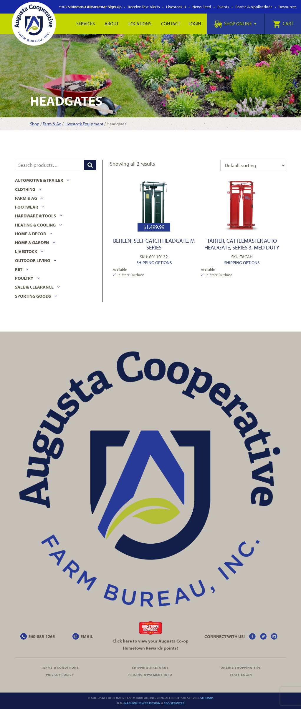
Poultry (24, 278)
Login (194, 23)
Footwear (26, 207)
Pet (18, 269)
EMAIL (86, 636)
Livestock (26, 251)
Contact (170, 23)
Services (85, 23)
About (112, 23)
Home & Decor (30, 234)
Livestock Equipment (83, 124)
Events (223, 6)
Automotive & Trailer (39, 180)
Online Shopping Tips (241, 667)
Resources (288, 6)
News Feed (201, 6)
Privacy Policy (60, 675)
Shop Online (235, 23)
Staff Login (241, 675)
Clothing (25, 189)
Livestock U (176, 6)
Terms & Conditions (60, 667)
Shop (34, 124)
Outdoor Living (32, 260)
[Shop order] (253, 165)
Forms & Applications (253, 6)
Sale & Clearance (34, 287)
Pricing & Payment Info (150, 675)
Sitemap (206, 698)
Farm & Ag (52, 124)
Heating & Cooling (35, 225)
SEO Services (174, 703)
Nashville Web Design (142, 703)
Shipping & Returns (150, 667)
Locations (139, 23)
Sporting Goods (33, 296)
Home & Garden (32, 242)
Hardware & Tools (35, 216)
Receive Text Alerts (144, 6)
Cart (283, 23)
